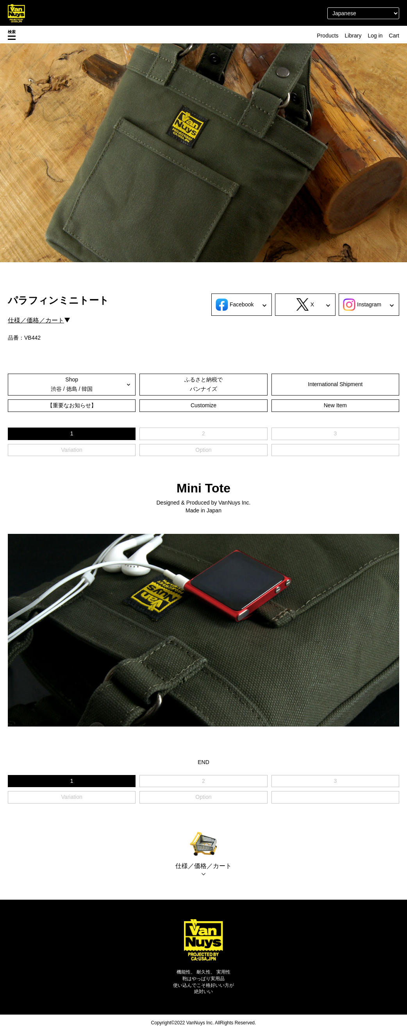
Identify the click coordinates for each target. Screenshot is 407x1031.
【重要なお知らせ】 (71, 405)
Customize (203, 405)
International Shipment (335, 384)
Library (353, 35)
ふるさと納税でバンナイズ (203, 384)
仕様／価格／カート (36, 320)
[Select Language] (363, 13)
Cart (394, 35)
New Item (335, 405)
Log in (375, 35)
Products (327, 35)
